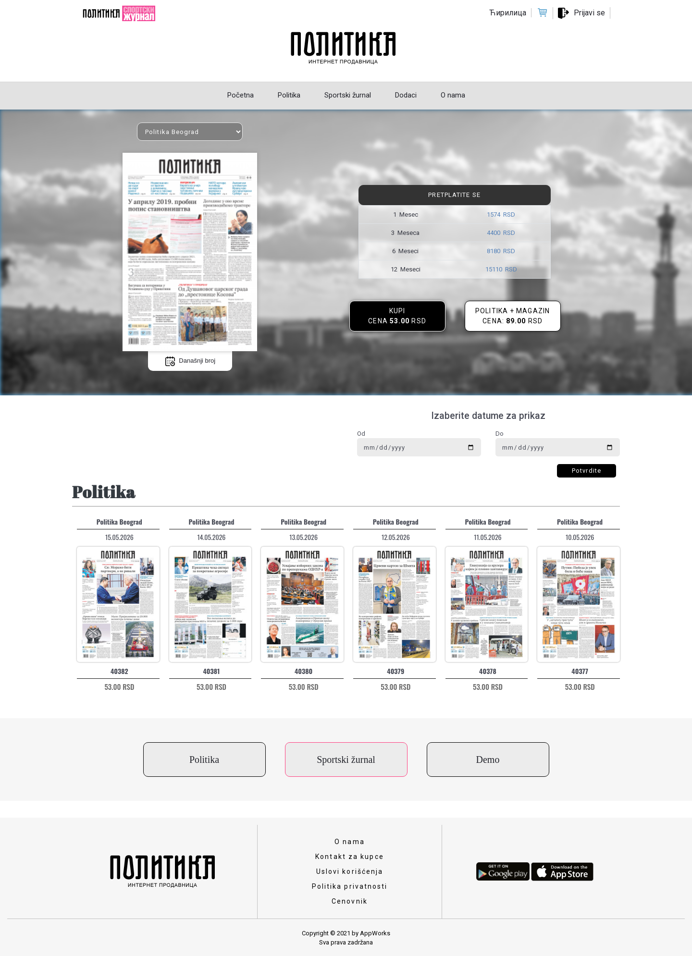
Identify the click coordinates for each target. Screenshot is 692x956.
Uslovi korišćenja (349, 871)
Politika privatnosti (350, 886)
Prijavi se (589, 12)
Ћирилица (507, 12)
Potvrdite (586, 470)
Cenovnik (350, 901)
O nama (349, 842)
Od (361, 433)
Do (499, 433)
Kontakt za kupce (349, 856)
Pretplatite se (454, 194)
